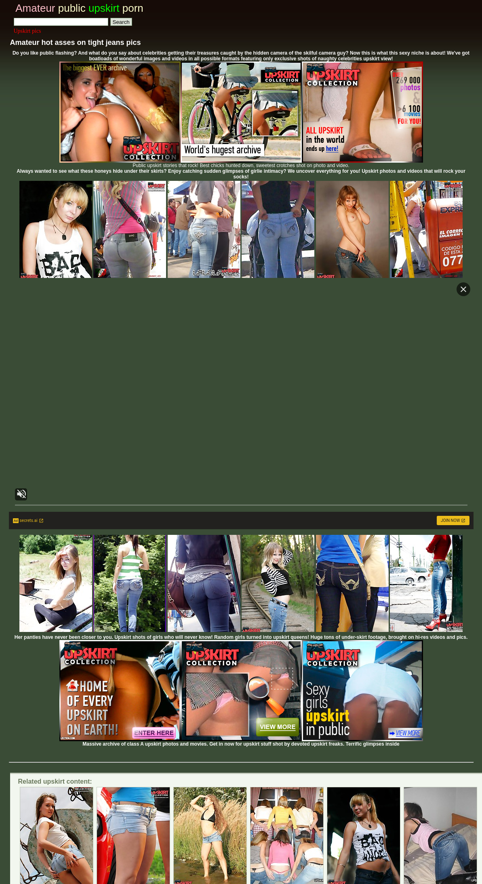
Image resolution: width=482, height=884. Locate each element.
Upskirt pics (27, 31)
